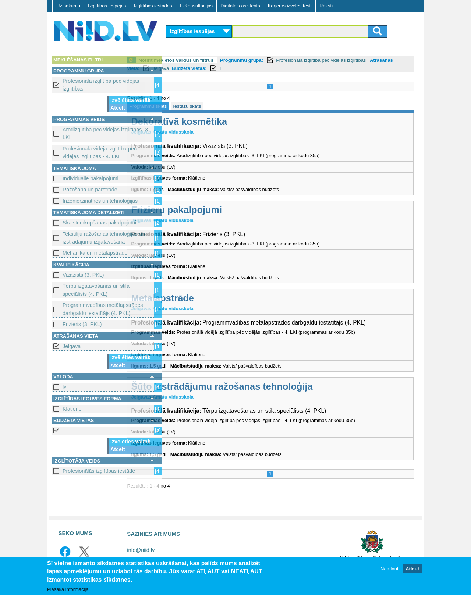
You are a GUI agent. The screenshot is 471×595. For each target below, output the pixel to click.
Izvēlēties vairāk (130, 100)
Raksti (326, 5)
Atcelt (117, 108)
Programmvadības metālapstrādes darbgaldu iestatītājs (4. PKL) (103, 309)
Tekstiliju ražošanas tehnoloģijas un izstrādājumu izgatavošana (104, 238)
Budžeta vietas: (256, 68)
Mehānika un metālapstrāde (95, 253)
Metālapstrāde (203, 298)
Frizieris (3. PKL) (82, 324)
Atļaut (412, 569)
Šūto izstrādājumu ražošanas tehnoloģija (262, 386)
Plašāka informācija (68, 589)
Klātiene (72, 409)
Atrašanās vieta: (188, 68)
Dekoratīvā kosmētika (220, 121)
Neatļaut (389, 569)
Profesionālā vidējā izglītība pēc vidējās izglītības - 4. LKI (100, 152)
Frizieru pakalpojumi (217, 210)
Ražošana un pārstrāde (90, 189)
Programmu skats (189, 106)
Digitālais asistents (240, 5)
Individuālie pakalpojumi (90, 178)
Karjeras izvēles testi (290, 5)
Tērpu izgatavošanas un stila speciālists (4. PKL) (96, 290)
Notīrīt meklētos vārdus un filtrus (216, 60)
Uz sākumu (68, 5)
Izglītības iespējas (107, 5)
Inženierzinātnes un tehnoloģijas (100, 201)
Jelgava (72, 346)
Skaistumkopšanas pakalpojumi (99, 223)
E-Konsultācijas (196, 5)
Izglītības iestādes (153, 5)
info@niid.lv (141, 550)
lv (64, 387)
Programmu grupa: (282, 60)
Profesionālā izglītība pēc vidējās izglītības (101, 85)
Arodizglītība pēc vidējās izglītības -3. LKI (106, 133)
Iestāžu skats (228, 106)
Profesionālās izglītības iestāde (99, 471)
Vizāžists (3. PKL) (83, 275)
